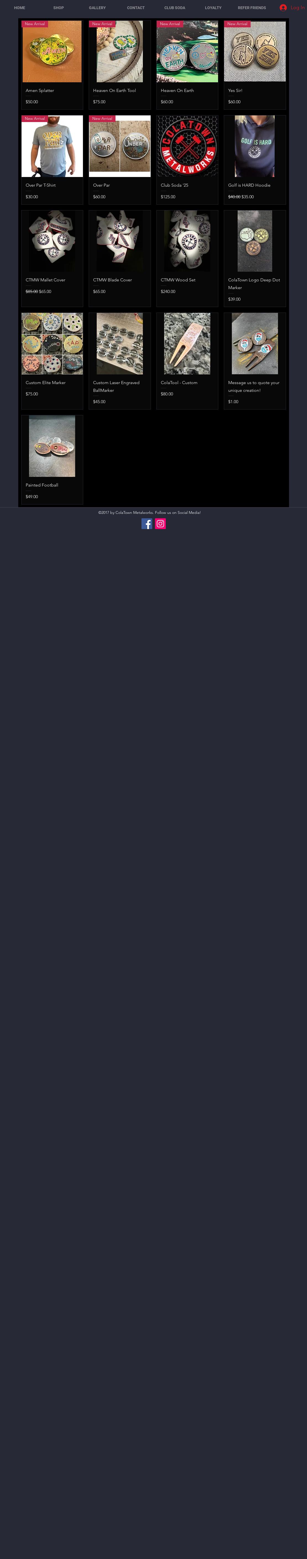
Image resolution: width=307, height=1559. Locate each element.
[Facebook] (146, 523)
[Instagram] (160, 523)
